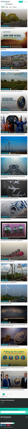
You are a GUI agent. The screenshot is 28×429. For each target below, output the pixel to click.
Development (2, 402)
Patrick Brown (14, 322)
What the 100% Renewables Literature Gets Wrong (10, 155)
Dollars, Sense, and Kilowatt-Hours (7, 261)
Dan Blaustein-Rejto (16, 46)
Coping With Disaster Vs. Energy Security (9, 282)
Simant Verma (14, 301)
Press (10, 7)
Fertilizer (2, 404)
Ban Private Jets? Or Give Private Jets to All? (9, 198)
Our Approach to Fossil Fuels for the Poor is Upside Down (12, 240)
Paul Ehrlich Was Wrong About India (8, 28)
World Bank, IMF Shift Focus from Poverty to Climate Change (12, 389)
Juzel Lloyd (14, 174)
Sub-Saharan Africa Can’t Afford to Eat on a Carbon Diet (12, 91)
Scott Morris (14, 216)
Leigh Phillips (14, 196)
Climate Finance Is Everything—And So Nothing (10, 70)
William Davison (16, 68)
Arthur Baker (22, 387)
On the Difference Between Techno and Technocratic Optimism (13, 134)
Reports (15, 7)
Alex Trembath (19, 132)
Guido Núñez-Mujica (20, 216)
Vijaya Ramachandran (16, 26)
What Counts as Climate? (5, 219)
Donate (21, 1)
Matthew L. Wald (15, 259)
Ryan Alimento (15, 89)
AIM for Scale (3, 49)
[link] (18, 26)
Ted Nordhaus (20, 47)
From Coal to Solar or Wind (6, 303)
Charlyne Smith (14, 344)
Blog (7, 7)
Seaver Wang (14, 153)
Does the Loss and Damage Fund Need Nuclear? (10, 346)
